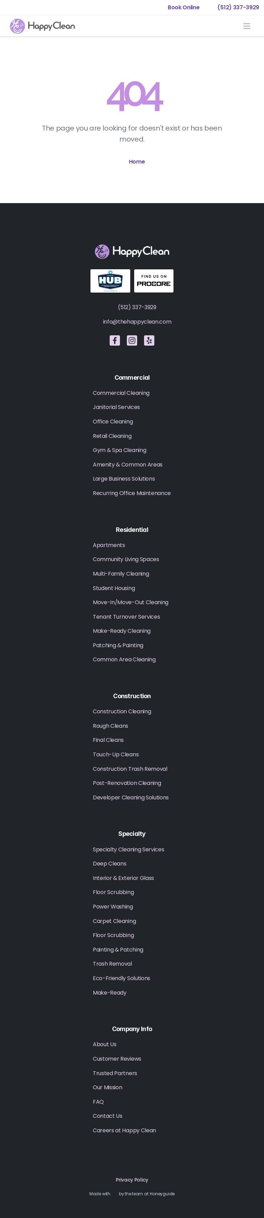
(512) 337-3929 (137, 307)
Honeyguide (162, 1194)
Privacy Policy (132, 1179)
